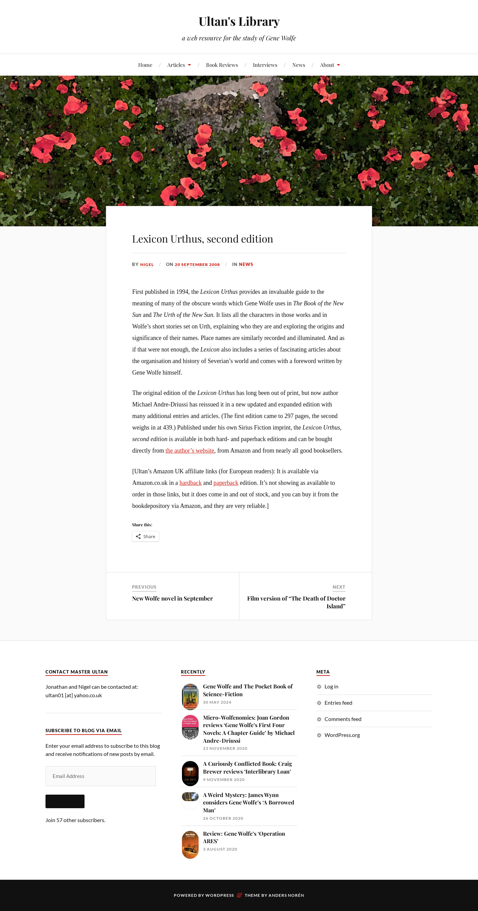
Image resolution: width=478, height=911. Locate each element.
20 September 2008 (200, 264)
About (327, 64)
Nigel (147, 264)
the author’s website (190, 450)
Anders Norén (286, 895)
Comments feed (343, 719)
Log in (331, 686)
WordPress (219, 895)
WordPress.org (342, 735)
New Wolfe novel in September (172, 598)
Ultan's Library (239, 20)
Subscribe (65, 801)
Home (145, 64)
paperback (226, 482)
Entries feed (338, 702)
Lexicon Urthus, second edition (236, 236)
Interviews (265, 64)
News (298, 64)
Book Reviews (222, 64)
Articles (176, 64)
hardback (191, 482)
